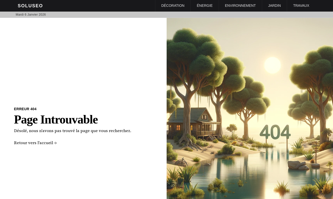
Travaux (301, 6)
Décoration (172, 6)
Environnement (240, 6)
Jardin (274, 6)
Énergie (205, 6)
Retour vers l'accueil (35, 142)
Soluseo (30, 5)
